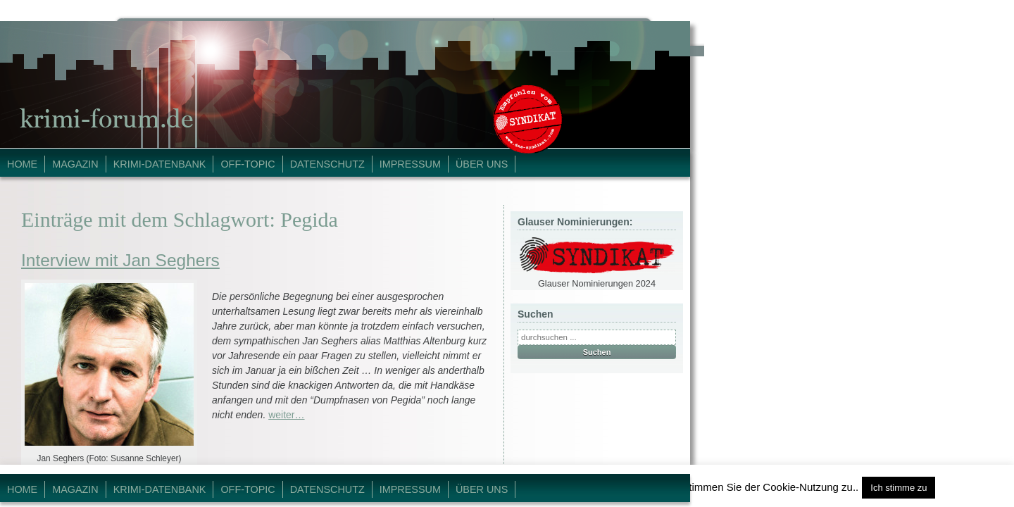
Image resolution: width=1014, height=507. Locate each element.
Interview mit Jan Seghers (120, 260)
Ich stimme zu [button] (898, 487)
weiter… (286, 414)
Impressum (410, 164)
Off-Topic (247, 164)
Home (22, 164)
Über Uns (482, 164)
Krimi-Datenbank (159, 164)
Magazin (75, 164)
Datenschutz (327, 164)
